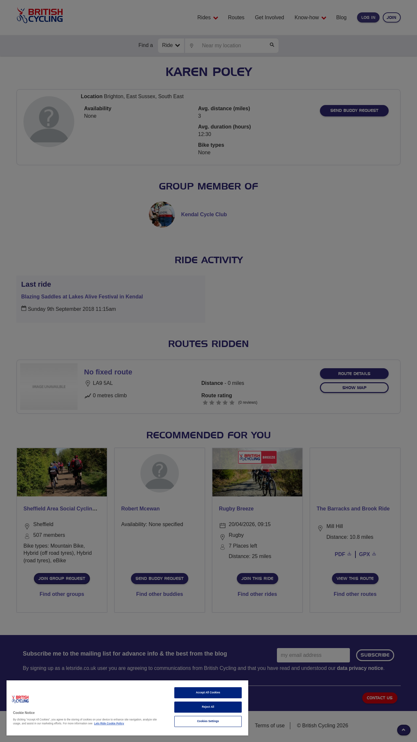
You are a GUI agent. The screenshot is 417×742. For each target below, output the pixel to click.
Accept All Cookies (208, 692)
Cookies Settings (208, 721)
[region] (127, 707)
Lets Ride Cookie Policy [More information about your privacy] (109, 723)
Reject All (208, 706)
